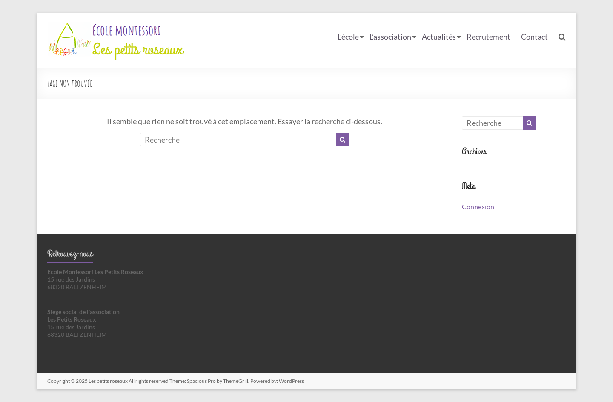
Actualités (439, 36)
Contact (534, 36)
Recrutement (488, 36)
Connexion (478, 206)
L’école (348, 36)
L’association (390, 36)
